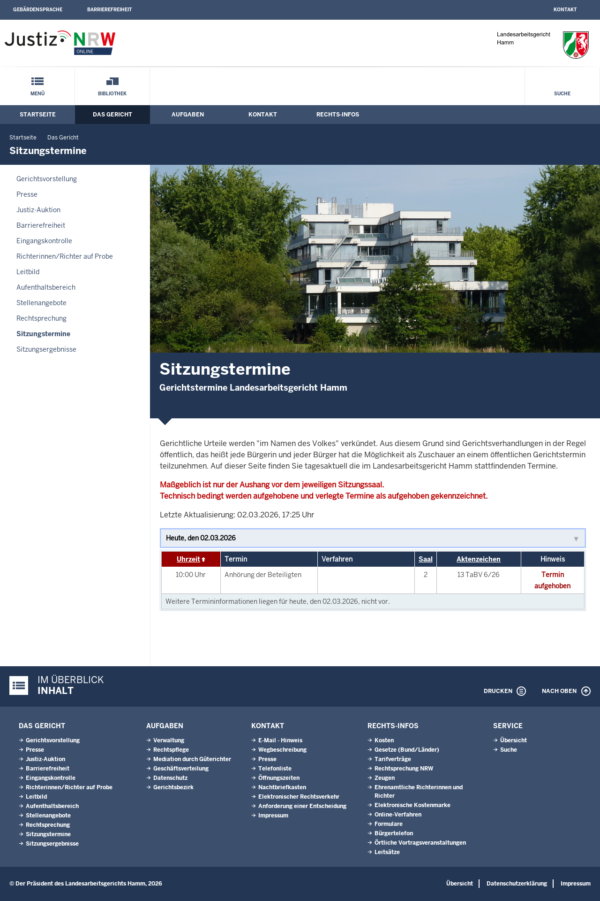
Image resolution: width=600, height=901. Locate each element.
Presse (27, 194)
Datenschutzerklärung (517, 883)
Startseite (38, 114)
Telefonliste (275, 768)
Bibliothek (112, 94)
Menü (37, 94)
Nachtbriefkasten (282, 787)
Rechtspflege (171, 750)
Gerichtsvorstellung (46, 179)
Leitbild (27, 272)
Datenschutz (170, 778)
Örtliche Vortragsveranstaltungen (420, 843)
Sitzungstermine (43, 334)
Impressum (273, 815)
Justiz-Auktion (38, 210)
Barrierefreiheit (109, 10)
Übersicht (513, 740)
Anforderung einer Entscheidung (302, 806)
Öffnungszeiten (279, 778)
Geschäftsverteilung (181, 768)
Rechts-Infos (337, 114)
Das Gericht (112, 114)
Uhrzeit (188, 559)
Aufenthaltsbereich (45, 287)
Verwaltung (168, 740)
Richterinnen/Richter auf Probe (64, 256)
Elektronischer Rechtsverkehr (298, 797)
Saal (426, 559)
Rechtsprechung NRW (404, 768)
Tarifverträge (393, 759)
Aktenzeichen (479, 559)
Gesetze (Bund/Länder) (407, 750)
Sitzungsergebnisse (46, 349)
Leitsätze (387, 852)
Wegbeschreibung (282, 750)
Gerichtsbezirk (173, 787)
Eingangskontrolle (44, 241)
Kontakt (565, 10)
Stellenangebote (41, 303)
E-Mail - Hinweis (280, 740)
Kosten (384, 740)
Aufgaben (188, 114)
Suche (562, 94)
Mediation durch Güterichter (192, 759)
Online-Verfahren (398, 814)
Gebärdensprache (37, 10)
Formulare (389, 824)
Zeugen (385, 778)
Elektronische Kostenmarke (412, 805)
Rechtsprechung (41, 318)
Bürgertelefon (394, 833)
